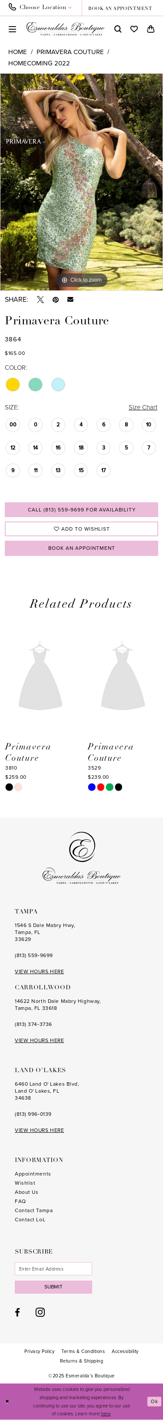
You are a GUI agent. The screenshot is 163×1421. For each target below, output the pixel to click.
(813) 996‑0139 (33, 1115)
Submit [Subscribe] (54, 1288)
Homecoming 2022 (39, 63)
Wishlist (25, 1184)
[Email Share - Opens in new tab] (70, 299)
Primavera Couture (70, 52)
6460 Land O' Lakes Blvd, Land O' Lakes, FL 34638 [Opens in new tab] (47, 1092)
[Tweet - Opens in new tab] (40, 299)
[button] (12, 29)
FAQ (20, 1202)
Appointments (33, 1175)
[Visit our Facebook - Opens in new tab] (17, 1313)
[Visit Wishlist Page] (134, 29)
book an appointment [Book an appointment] (120, 9)
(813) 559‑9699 (34, 956)
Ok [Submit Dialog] (154, 1402)
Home (17, 52)
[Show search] (118, 29)
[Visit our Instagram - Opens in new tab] (40, 1313)
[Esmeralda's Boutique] (66, 28)
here (105, 1414)
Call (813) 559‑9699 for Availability (81, 510)
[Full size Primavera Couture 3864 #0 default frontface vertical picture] (81, 182)
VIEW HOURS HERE (39, 972)
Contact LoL (30, 1220)
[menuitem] (43, 8)
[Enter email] (54, 1269)
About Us (26, 1193)
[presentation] (40, 677)
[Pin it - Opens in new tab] (56, 299)
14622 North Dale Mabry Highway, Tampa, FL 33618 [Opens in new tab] (58, 1005)
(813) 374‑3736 (33, 1025)
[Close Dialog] (7, 1403)
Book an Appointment (81, 548)
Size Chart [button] (142, 407)
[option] (81, 182)
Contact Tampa (34, 1211)
